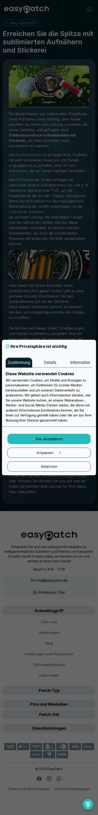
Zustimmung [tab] (19, 362)
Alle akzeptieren (49, 439)
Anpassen (49, 452)
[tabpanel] (49, 397)
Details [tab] (50, 362)
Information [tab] (80, 362)
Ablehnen (49, 466)
